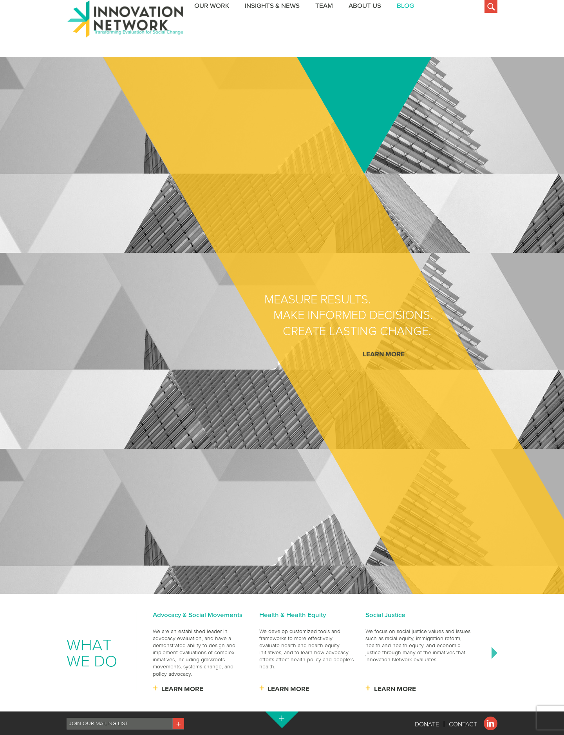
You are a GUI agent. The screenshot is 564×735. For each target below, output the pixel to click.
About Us (448, 38)
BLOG (488, 38)
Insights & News (355, 38)
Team (407, 38)
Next (494, 653)
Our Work (295, 38)
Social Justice (385, 614)
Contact (463, 724)
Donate (427, 724)
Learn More (384, 354)
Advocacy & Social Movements (197, 614)
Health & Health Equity (292, 614)
